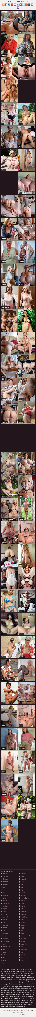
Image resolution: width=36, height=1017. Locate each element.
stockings (23, 949)
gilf (3, 963)
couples (4, 938)
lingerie (22, 895)
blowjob (4, 917)
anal (3, 887)
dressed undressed (8, 947)
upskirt (22, 955)
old (21, 909)
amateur (5, 884)
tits (21, 952)
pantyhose (23, 917)
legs (21, 890)
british (4, 922)
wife (21, 957)
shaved (22, 938)
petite (21, 919)
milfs (21, 903)
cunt (3, 944)
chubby (4, 933)
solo (21, 947)
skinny (22, 941)
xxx (21, 960)
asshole (4, 895)
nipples (22, 906)
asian (4, 890)
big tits (4, 909)
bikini (3, 911)
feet (3, 957)
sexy (21, 933)
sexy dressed (24, 936)
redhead (22, 925)
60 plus (4, 879)
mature (22, 901)
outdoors (23, 911)
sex (21, 930)
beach (4, 901)
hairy (21, 876)
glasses (22, 873)
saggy (22, 928)
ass (3, 892)
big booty (5, 906)
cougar (4, 936)
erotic (4, 949)
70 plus (4, 882)
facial (4, 952)
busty (4, 928)
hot (21, 884)
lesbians (22, 892)
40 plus (4, 873)
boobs (4, 919)
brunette (5, 925)
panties (22, 914)
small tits (23, 944)
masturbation (24, 898)
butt (3, 930)
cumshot (5, 941)
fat (3, 955)
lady (21, 887)
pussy (22, 922)
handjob (22, 879)
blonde (4, 914)
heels (21, 882)
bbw (3, 898)
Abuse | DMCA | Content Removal (13, 1010)
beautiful (5, 903)
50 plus (4, 876)
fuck (3, 960)
